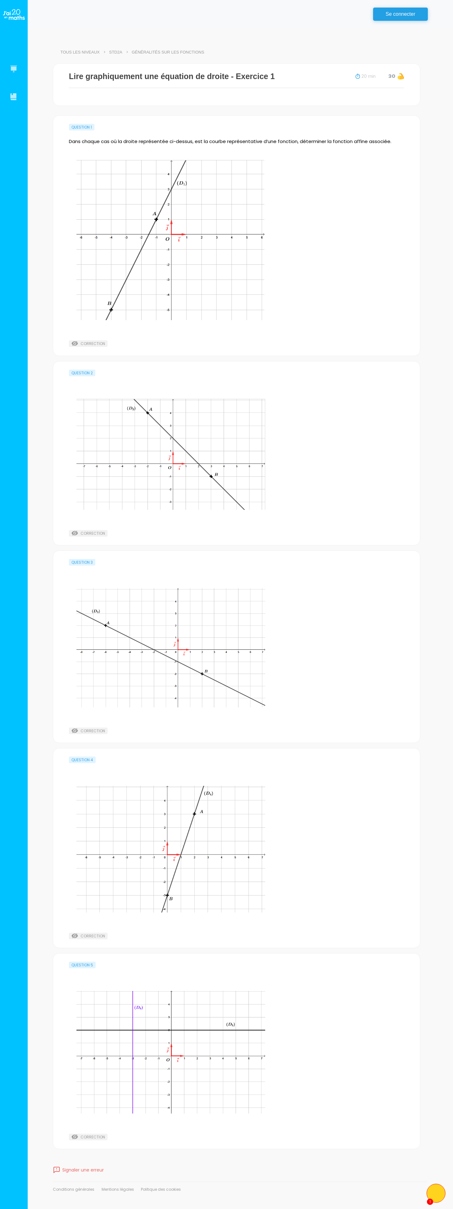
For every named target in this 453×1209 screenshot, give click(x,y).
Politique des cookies (161, 1189)
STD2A (115, 52)
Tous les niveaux (80, 52)
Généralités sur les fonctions (168, 52)
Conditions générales (73, 1189)
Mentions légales (118, 1189)
